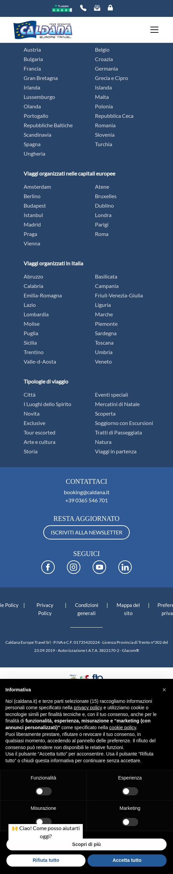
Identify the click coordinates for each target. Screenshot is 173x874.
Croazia (104, 59)
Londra (103, 215)
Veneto (103, 361)
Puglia (31, 333)
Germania (106, 68)
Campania (107, 286)
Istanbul (33, 215)
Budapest (35, 205)
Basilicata (106, 276)
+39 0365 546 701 (86, 500)
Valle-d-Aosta (40, 361)
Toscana (104, 342)
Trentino (34, 352)
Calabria (33, 286)
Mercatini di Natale (117, 404)
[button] (164, 689)
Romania (105, 125)
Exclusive (34, 423)
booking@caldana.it (86, 492)
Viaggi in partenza (116, 451)
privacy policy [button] (88, 707)
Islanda (103, 87)
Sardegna (106, 333)
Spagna (32, 144)
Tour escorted (39, 432)
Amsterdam (37, 186)
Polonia (104, 106)
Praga (30, 234)
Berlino (32, 196)
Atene (102, 186)
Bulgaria (33, 59)
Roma (101, 234)
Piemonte (106, 323)
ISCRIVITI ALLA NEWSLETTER (86, 532)
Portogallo (36, 115)
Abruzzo (33, 276)
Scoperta (105, 413)
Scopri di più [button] (86, 844)
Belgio (102, 49)
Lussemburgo (39, 97)
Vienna (32, 243)
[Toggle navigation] (152, 29)
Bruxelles (106, 196)
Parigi (101, 224)
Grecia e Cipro (111, 78)
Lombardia (36, 314)
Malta (102, 97)
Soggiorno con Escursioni (124, 423)
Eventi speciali (111, 394)
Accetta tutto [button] (127, 860)
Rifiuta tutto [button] (46, 860)
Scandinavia (37, 134)
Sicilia (30, 342)
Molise (32, 323)
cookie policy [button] (122, 727)
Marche (104, 314)
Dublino (104, 205)
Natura (103, 442)
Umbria (104, 352)
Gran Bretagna (41, 78)
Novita (32, 413)
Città (29, 394)
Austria (32, 49)
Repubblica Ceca (114, 115)
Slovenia (105, 134)
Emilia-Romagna (43, 295)
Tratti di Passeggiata (118, 432)
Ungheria (34, 153)
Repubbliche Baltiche (48, 125)
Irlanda (32, 87)
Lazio (30, 304)
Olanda (32, 106)
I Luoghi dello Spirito (47, 404)
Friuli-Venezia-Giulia (119, 295)
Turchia (103, 144)
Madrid (32, 224)
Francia (32, 68)
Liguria (103, 304)
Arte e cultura (39, 442)
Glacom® (130, 650)
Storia (31, 451)
